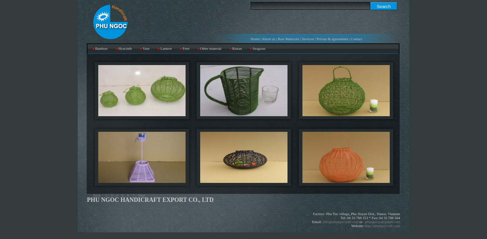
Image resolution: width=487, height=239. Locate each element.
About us (268, 39)
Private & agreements (332, 39)
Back (97, 195)
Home (255, 39)
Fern (186, 48)
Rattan (237, 48)
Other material (210, 48)
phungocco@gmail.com (382, 222)
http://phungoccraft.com (382, 226)
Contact (356, 39)
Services (308, 39)
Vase (146, 48)
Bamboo (101, 48)
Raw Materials (288, 39)
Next (141, 195)
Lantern (166, 48)
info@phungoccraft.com (341, 222)
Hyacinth (125, 48)
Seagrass (259, 48)
